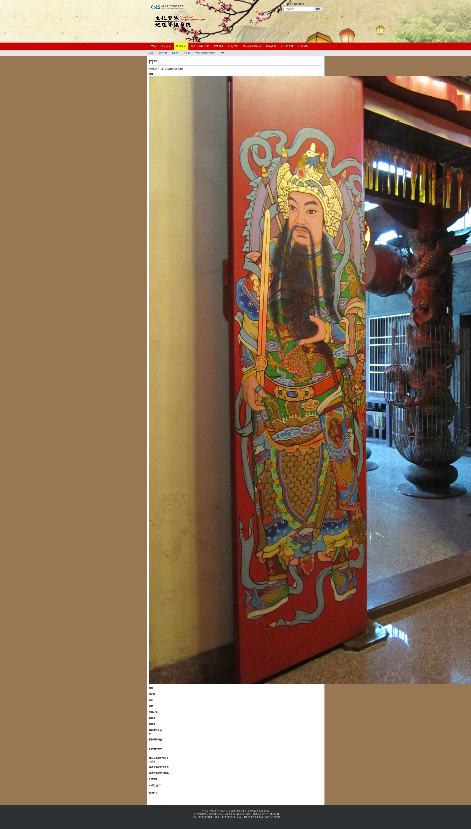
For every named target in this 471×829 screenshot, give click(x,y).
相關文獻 (153, 779)
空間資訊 (218, 46)
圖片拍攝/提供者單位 (159, 767)
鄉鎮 (151, 706)
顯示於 (152, 694)
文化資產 (166, 46)
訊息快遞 (233, 46)
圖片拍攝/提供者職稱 (159, 773)
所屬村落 (153, 712)
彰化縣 (175, 53)
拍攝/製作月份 (155, 739)
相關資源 (271, 46)
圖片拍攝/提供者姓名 (159, 758)
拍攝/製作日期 (155, 748)
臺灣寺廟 (181, 46)
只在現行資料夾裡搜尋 (295, 4)
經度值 (152, 718)
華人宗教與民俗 (200, 46)
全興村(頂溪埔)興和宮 (205, 53)
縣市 (151, 700)
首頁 (153, 46)
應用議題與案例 (252, 46)
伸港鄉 (186, 53)
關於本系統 (287, 46)
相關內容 (153, 793)
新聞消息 (303, 46)
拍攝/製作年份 (155, 730)
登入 (279, 13)
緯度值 (152, 724)
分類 (151, 688)
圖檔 (151, 74)
